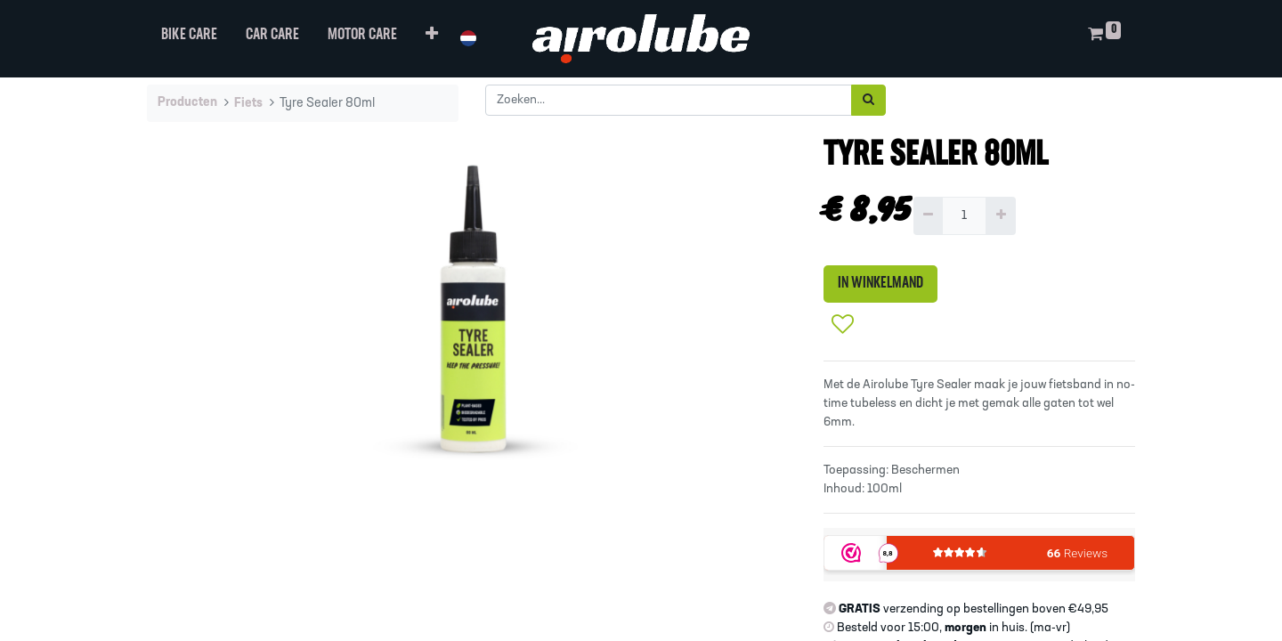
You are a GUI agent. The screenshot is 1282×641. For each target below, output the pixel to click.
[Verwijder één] (928, 216)
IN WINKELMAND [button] (880, 283)
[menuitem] (189, 39)
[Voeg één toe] (1000, 216)
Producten (187, 103)
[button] (432, 39)
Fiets (248, 103)
